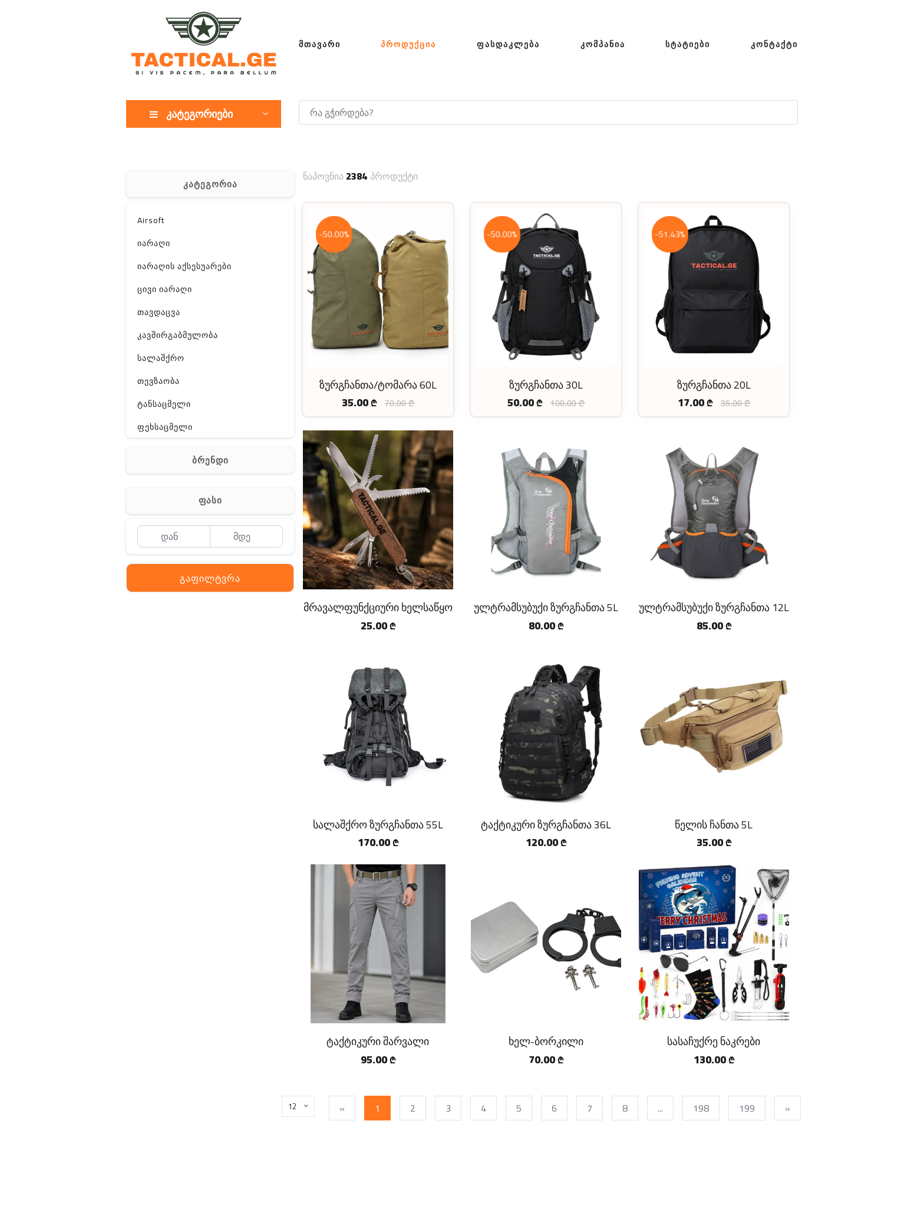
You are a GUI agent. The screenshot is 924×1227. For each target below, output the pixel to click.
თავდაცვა (158, 312)
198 (704, 1108)
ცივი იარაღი (164, 289)
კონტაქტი (774, 44)
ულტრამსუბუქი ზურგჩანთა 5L (546, 607)
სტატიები (687, 44)
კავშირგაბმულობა (177, 335)
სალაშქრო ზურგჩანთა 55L (378, 824)
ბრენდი (210, 460)
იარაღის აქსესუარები (184, 266)
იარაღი (153, 243)
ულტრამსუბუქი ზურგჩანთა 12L (714, 607)
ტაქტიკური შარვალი (377, 1041)
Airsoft (150, 220)
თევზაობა (158, 381)
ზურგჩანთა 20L (714, 384)
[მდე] (246, 536)
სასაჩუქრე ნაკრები (713, 1041)
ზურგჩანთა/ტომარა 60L (378, 384)
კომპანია (602, 44)
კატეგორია (210, 184)
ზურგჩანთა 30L (546, 384)
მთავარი (320, 44)
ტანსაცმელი (164, 404)
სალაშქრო (160, 358)
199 (750, 1108)
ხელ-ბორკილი (546, 1041)
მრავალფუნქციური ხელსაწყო (378, 607)
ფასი (210, 500)
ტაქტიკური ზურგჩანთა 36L (546, 824)
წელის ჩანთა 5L (714, 824)
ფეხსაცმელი (165, 427)
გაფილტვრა (210, 578)
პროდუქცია (408, 44)
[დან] (173, 536)
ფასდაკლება (508, 44)
